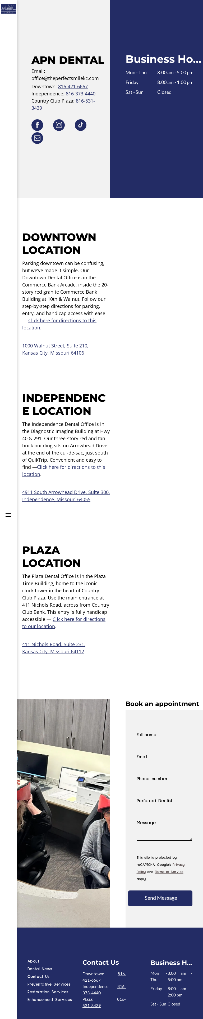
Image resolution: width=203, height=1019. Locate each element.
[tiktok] (80, 125)
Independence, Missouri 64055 (56, 499)
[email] (37, 138)
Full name (146, 735)
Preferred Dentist (154, 801)
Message (146, 823)
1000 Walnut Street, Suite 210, (55, 345)
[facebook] (37, 125)
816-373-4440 (80, 93)
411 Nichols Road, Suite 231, (53, 644)
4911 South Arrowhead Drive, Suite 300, (66, 492)
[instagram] (59, 125)
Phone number (152, 779)
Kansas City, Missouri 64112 (53, 651)
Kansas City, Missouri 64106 (53, 353)
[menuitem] (53, 918)
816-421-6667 (73, 86)
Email (142, 757)
